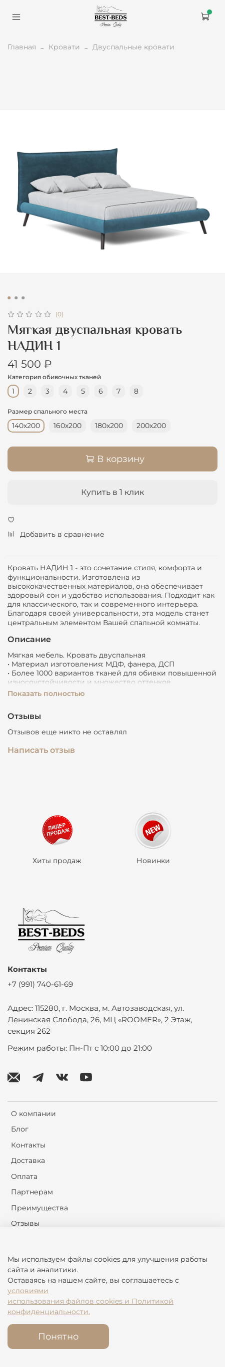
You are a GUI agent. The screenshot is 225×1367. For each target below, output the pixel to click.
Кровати (64, 46)
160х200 (68, 425)
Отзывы (25, 1223)
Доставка (28, 1160)
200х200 (151, 425)
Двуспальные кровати (133, 46)
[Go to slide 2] (16, 297)
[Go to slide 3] (23, 297)
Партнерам (32, 1191)
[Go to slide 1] (9, 297)
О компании (33, 1113)
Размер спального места (48, 411)
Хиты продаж (57, 861)
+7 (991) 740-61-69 (40, 984)
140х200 (26, 425)
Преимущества (39, 1207)
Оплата (24, 1176)
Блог (19, 1129)
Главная (22, 46)
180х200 (109, 425)
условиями (28, 1290)
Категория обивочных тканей (54, 377)
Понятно (58, 1336)
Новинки (153, 861)
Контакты (28, 1144)
